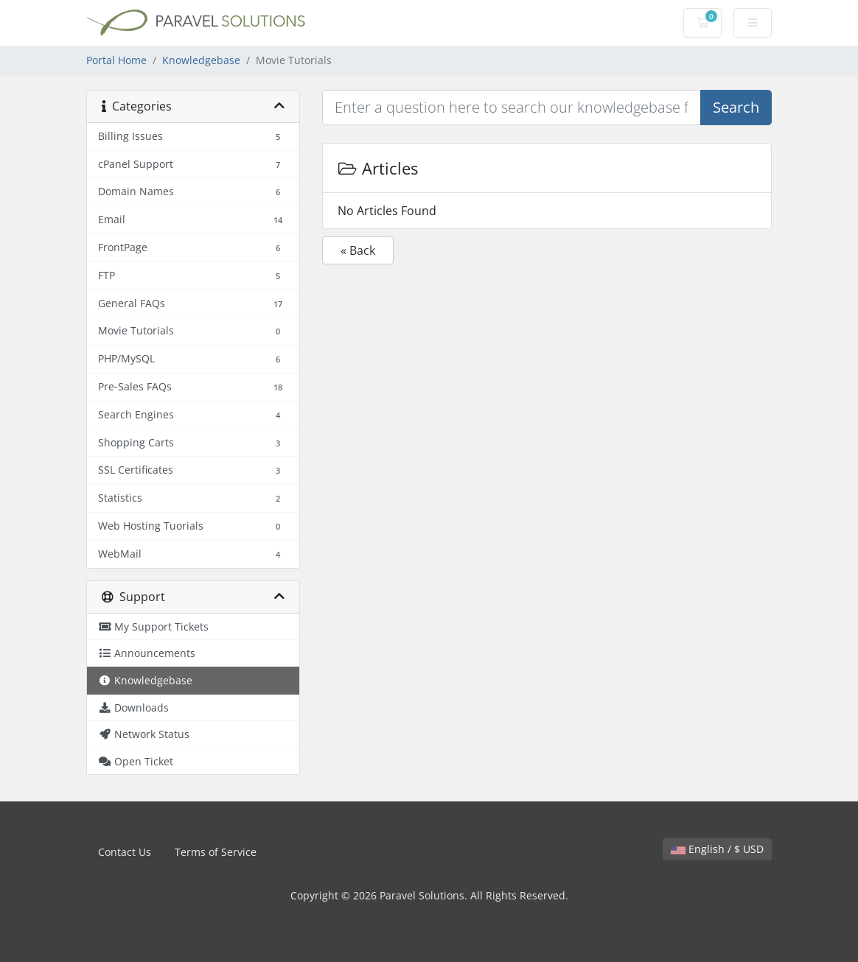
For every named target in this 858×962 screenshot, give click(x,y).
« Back (358, 250)
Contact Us (124, 852)
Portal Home (116, 60)
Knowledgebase (201, 60)
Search (736, 107)
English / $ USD (717, 849)
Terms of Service (216, 852)
